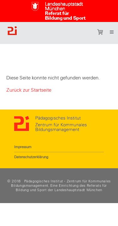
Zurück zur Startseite (28, 90)
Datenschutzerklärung (31, 157)
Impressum (22, 147)
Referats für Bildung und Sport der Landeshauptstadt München (61, 187)
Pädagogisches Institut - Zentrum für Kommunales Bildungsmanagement (61, 183)
